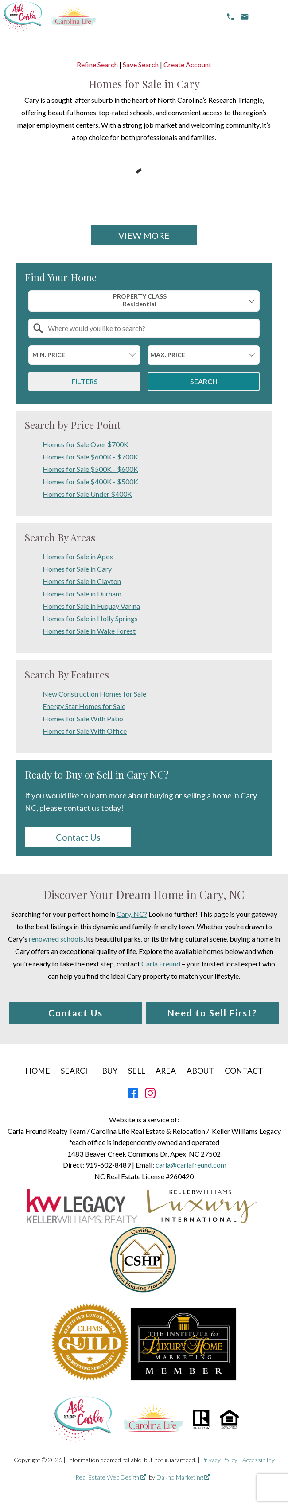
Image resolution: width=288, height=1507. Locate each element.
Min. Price (48, 354)
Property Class (139, 300)
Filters (84, 381)
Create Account (187, 64)
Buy (109, 1070)
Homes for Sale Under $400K (87, 494)
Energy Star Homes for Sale (84, 706)
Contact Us (78, 837)
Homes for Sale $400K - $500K (90, 481)
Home (37, 1070)
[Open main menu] (268, 16)
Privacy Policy (219, 1460)
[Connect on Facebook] (133, 1095)
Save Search (141, 64)
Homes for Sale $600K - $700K (90, 456)
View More (144, 235)
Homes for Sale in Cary (77, 569)
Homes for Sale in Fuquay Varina (91, 606)
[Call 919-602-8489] (230, 16)
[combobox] (144, 300)
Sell (136, 1070)
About (200, 1070)
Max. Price (167, 354)
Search (204, 381)
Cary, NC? (132, 914)
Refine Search (97, 64)
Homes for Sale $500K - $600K (90, 469)
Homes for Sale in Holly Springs (90, 618)
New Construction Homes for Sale (94, 693)
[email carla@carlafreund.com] (244, 16)
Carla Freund (160, 963)
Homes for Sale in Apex (78, 556)
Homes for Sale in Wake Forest (89, 631)
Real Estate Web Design (110, 1477)
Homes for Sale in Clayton (82, 581)
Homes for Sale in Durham (82, 593)
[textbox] (149, 328)
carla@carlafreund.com (191, 1164)
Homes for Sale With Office (85, 731)
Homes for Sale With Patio (83, 718)
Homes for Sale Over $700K (85, 444)
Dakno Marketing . (183, 1477)
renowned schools (56, 939)
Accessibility (258, 1460)
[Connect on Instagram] (150, 1095)
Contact (244, 1070)
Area (166, 1070)
